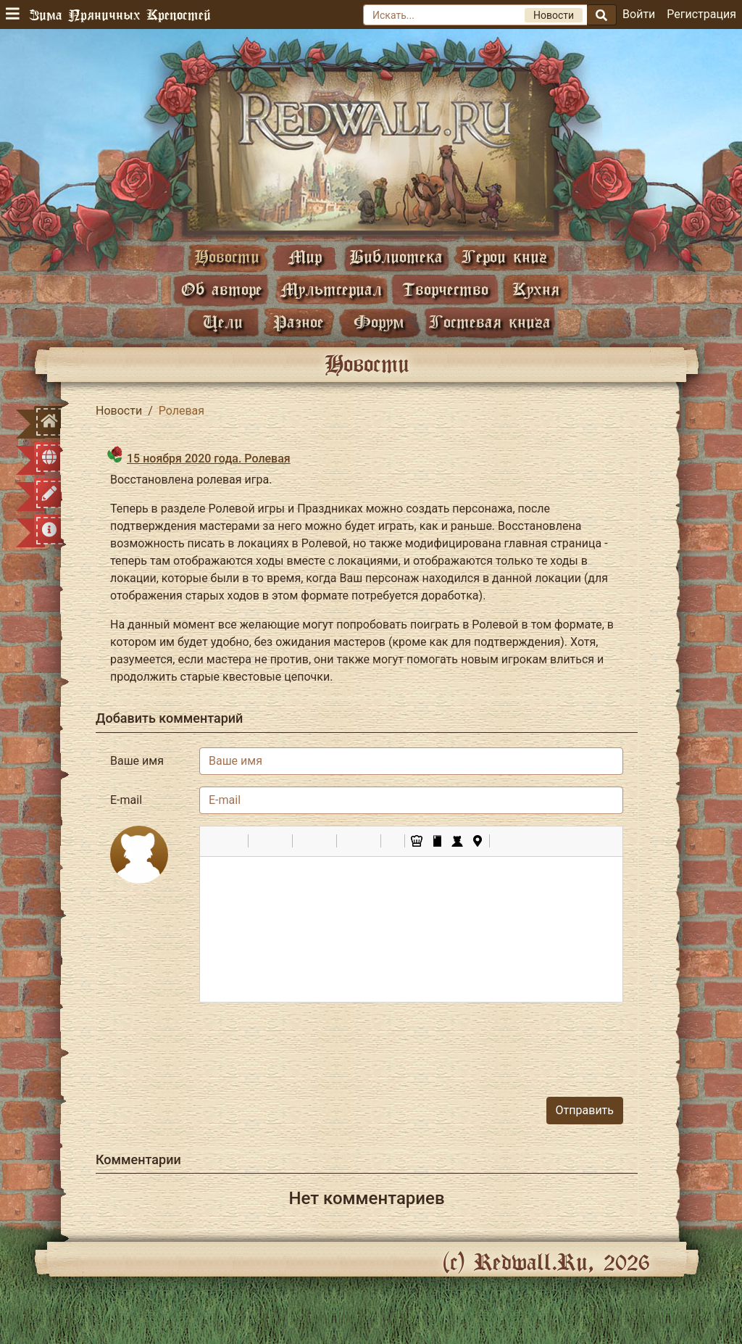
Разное (298, 321)
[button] (216, 840)
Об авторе (221, 289)
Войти (638, 14)
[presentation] (513, 1042)
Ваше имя (137, 761)
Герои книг (504, 256)
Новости (226, 256)
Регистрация (701, 14)
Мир (305, 256)
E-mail (126, 800)
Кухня (535, 289)
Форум (379, 321)
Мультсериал (331, 289)
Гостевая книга (490, 321)
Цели (223, 321)
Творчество (445, 289)
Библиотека (396, 256)
